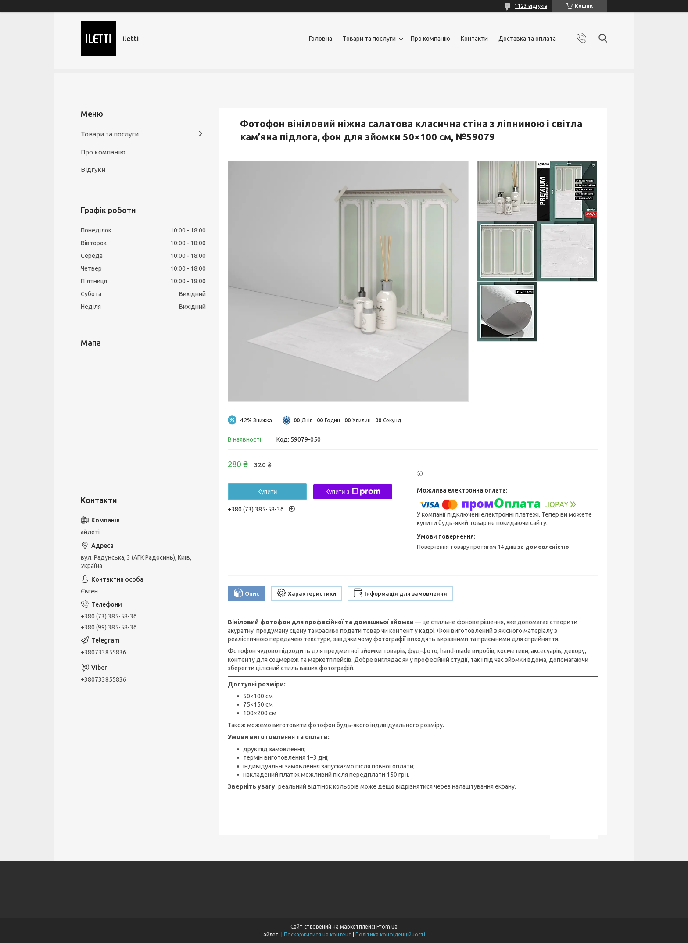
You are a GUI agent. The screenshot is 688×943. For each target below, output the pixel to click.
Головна (320, 38)
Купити (267, 491)
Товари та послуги (369, 38)
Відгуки (93, 169)
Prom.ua (387, 926)
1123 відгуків (531, 6)
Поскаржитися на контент (317, 934)
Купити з (352, 492)
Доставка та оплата (527, 38)
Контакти (474, 38)
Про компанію (430, 38)
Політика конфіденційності (390, 934)
